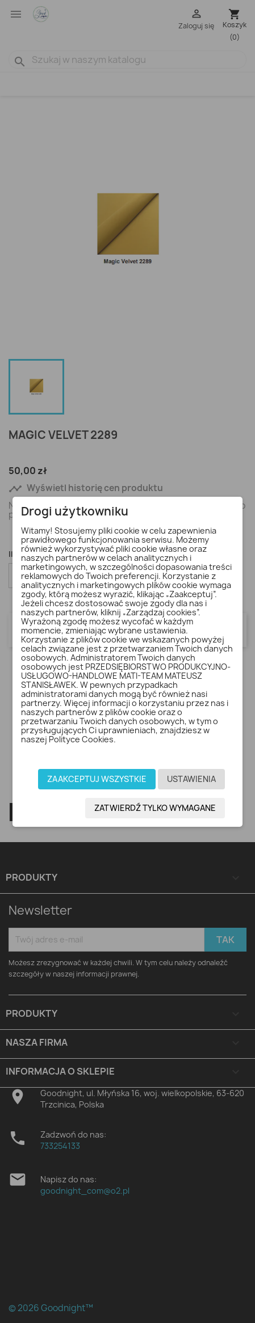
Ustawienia (191, 778)
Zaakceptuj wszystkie (97, 778)
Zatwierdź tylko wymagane (155, 807)
